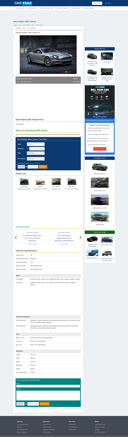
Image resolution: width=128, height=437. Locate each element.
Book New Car (72, 424)
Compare (75, 79)
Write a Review (76, 82)
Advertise (97, 429)
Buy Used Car (32, 8)
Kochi (49, 427)
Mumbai (45, 424)
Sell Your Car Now (99, 149)
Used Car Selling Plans (22, 424)
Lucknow (49, 432)
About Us (97, 427)
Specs (24, 28)
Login (108, 3)
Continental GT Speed (40, 189)
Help (96, 424)
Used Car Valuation (21, 432)
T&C (96, 432)
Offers (18, 28)
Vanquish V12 (56, 189)
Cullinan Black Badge (24, 189)
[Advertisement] (64, 15)
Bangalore (45, 429)
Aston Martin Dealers (22, 227)
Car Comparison (73, 427)
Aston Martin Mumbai (32, 232)
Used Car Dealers (62, 8)
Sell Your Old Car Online (100, 117)
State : (19, 153)
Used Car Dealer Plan (46, 8)
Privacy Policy (101, 432)
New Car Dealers (88, 8)
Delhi (44, 432)
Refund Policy (101, 424)
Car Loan (19, 427)
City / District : (22, 159)
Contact (102, 427)
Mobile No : (21, 149)
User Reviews (31, 28)
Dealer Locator (72, 429)
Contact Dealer (32, 244)
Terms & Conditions (35, 163)
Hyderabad (52, 429)
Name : (20, 144)
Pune (49, 424)
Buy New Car (75, 8)
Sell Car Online (19, 8)
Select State (97, 3)
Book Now (43, 167)
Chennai (45, 427)
